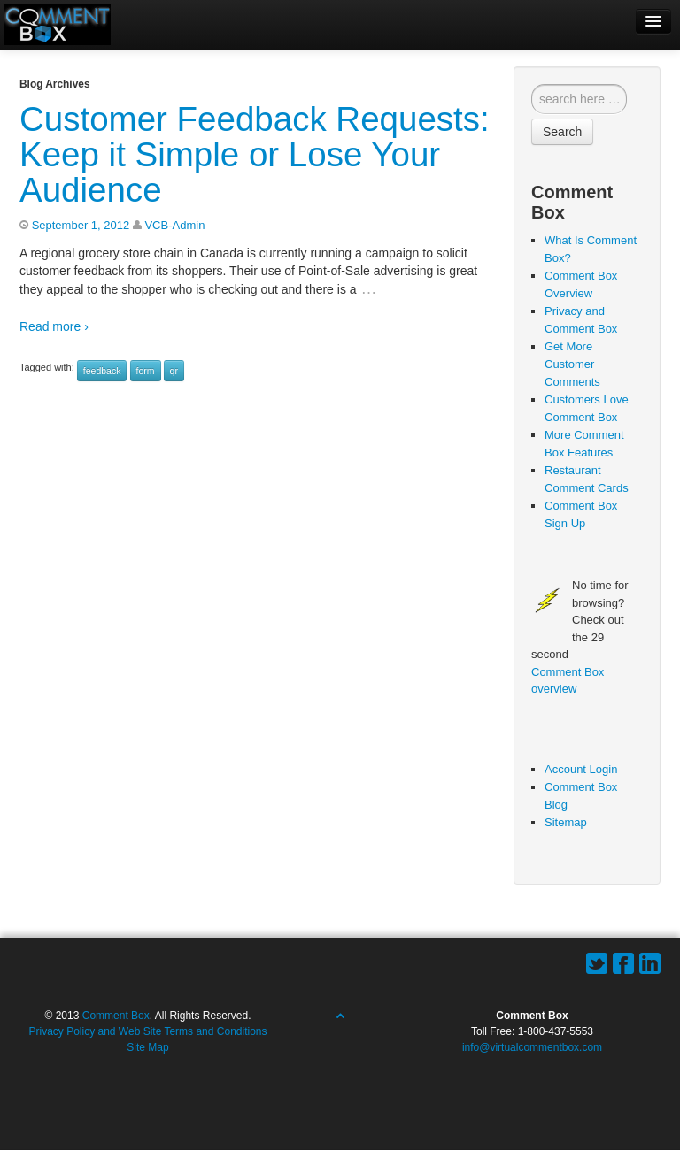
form (145, 370)
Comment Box (116, 1015)
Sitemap (566, 822)
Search (562, 132)
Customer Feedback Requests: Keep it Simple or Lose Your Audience (254, 154)
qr (174, 370)
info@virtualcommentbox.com (532, 1047)
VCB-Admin (174, 225)
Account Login (581, 769)
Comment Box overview (567, 680)
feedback (102, 370)
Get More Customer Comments (572, 364)
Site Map (147, 1047)
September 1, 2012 (81, 225)
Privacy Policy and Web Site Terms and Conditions (147, 1031)
